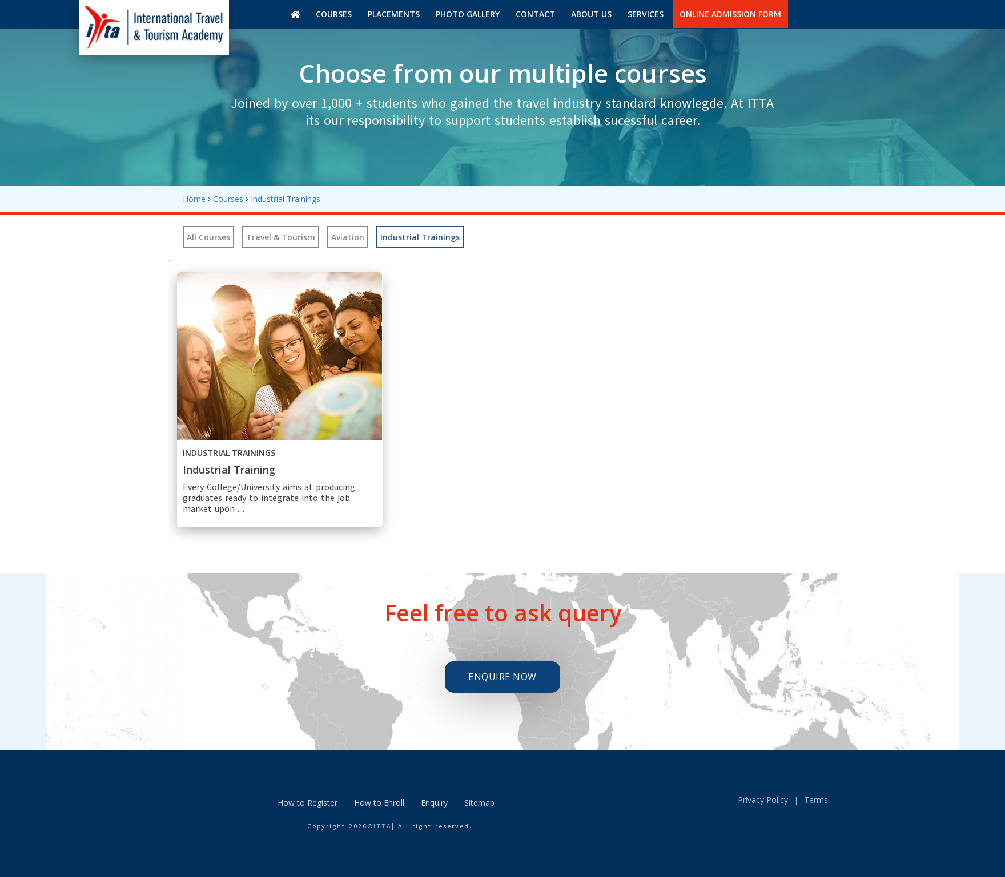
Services (646, 14)
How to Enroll (379, 802)
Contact (535, 14)
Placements (394, 14)
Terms (816, 799)
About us (591, 14)
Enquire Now (502, 676)
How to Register (307, 802)
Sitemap (479, 802)
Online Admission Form (730, 14)
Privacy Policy (763, 799)
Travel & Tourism (280, 237)
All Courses (208, 237)
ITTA (382, 826)
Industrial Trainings (285, 198)
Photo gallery (468, 14)
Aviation (347, 237)
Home (194, 198)
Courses (334, 14)
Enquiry (434, 802)
